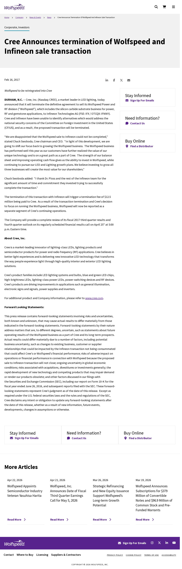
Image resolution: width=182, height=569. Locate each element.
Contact (9, 554)
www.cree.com (94, 298)
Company (19, 17)
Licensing (42, 554)
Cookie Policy (133, 555)
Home (6, 17)
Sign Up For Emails (132, 543)
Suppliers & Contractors (66, 554)
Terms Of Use (151, 555)
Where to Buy (25, 554)
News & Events (35, 17)
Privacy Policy (115, 555)
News (49, 17)
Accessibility (169, 555)
